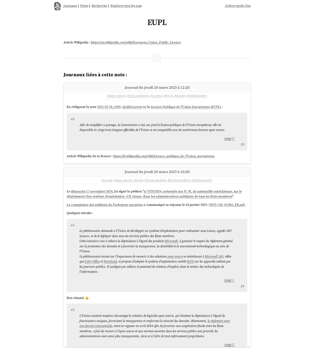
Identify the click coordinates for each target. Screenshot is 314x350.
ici (144, 107)
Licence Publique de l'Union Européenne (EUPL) (186, 107)
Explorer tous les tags (126, 5)
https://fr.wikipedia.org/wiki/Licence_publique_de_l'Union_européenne (164, 156)
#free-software (138, 95)
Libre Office (92, 261)
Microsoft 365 (214, 256)
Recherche (99, 5)
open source (175, 256)
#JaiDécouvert (197, 95)
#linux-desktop (155, 180)
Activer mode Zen (238, 5)
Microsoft (171, 241)
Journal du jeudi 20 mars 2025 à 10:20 (157, 171)
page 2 (229, 138)
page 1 (229, 280)
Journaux (70, 5)
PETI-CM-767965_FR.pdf (227, 204)
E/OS (190, 261)
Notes (84, 5)
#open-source (116, 95)
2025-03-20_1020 (108, 107)
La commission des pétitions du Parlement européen (105, 204)
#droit (168, 95)
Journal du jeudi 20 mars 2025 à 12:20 (157, 87)
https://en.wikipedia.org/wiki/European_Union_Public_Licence (136, 42)
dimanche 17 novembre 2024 (91, 191)
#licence (156, 95)
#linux (138, 180)
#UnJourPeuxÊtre (179, 180)
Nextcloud (110, 261)
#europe (180, 95)
